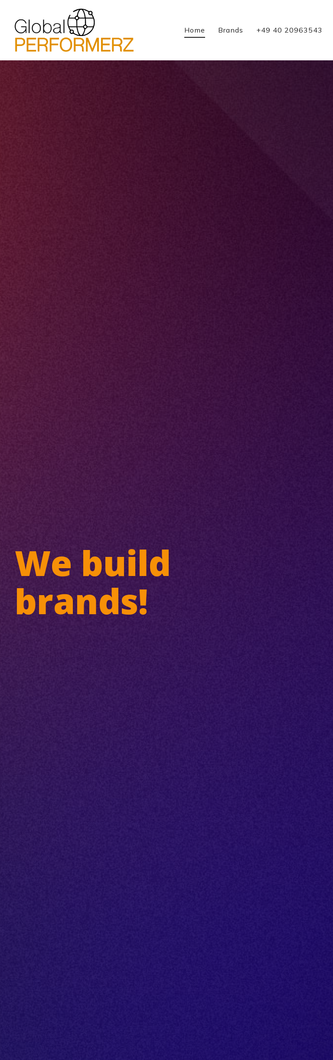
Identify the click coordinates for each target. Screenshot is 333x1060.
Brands (230, 30)
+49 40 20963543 (289, 30)
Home (194, 30)
